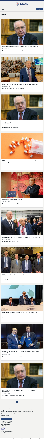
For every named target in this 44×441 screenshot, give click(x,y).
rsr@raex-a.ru (3, 425)
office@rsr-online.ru (5, 415)
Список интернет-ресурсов (6, 407)
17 (24, 402)
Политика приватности (5, 435)
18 (27, 402)
